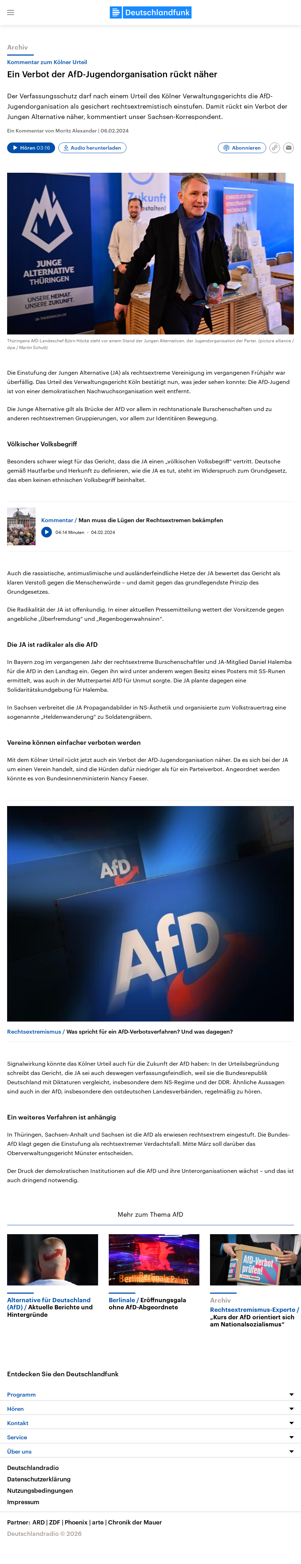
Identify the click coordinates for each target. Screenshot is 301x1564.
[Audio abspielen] (31, 147)
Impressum (23, 1501)
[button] (10, 12)
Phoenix (78, 1522)
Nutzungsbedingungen (40, 1490)
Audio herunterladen (96, 148)
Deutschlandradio (33, 1467)
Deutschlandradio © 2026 (44, 1533)
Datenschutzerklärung (39, 1478)
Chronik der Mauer (135, 1522)
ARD (40, 1522)
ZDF (57, 1522)
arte (100, 1522)
